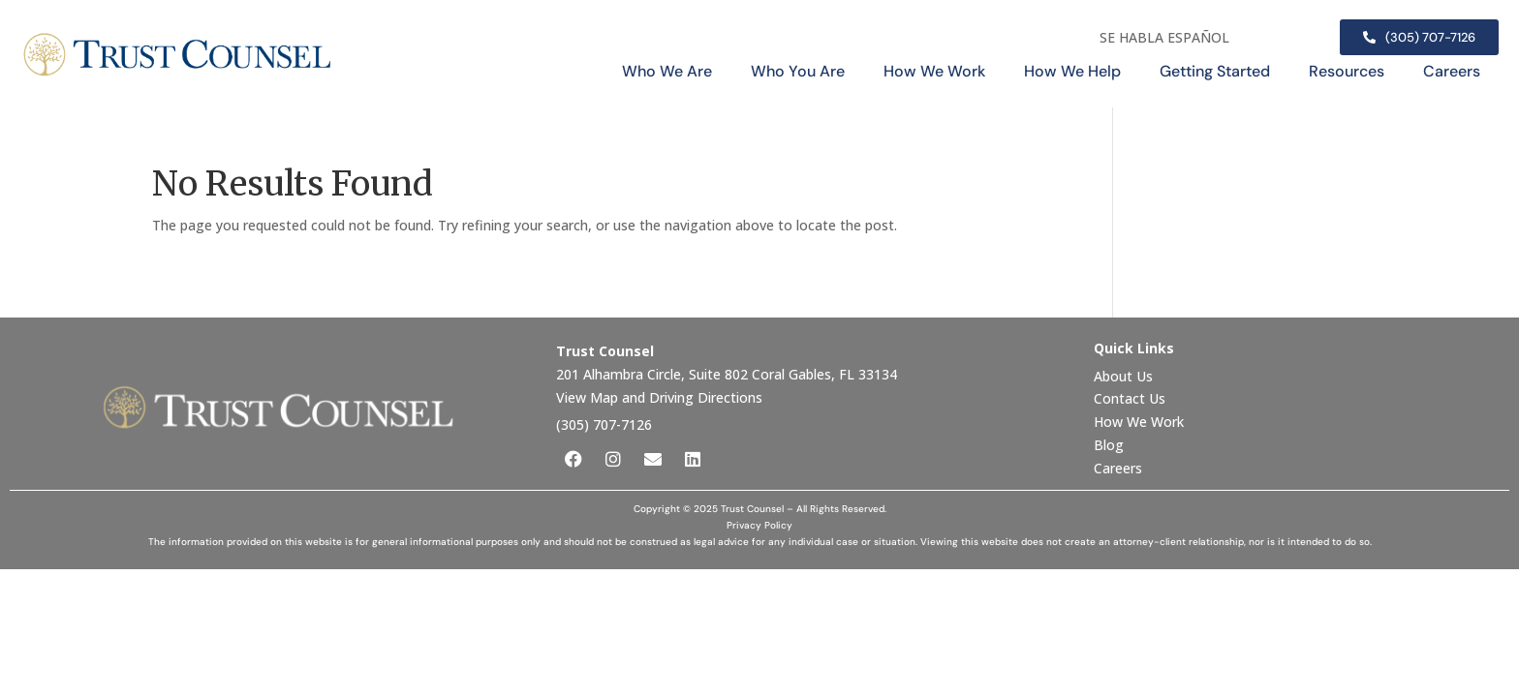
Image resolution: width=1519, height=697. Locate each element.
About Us (1125, 376)
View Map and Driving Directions (659, 397)
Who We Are (667, 71)
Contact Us (1131, 398)
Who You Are (798, 71)
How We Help (1072, 71)
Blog (1109, 445)
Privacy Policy (759, 525)
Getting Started (1215, 71)
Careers (1451, 71)
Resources (1346, 71)
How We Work (934, 71)
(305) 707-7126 (604, 424)
